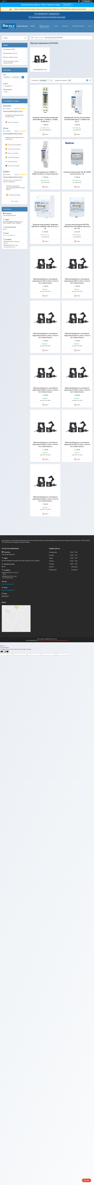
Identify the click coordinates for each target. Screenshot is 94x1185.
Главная (32, 26)
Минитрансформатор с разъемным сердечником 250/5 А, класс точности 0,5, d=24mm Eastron (77, 281)
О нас (56, 26)
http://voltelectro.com (8, 584)
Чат (86, 1180)
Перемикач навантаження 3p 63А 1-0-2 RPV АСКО (14, 138)
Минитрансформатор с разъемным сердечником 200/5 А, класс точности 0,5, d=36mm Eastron (45, 335)
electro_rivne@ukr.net (9, 235)
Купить (47, 134)
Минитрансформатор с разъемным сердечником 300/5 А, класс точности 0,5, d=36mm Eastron (77, 335)
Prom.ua (55, 639)
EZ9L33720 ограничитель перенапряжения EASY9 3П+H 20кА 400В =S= (15, 187)
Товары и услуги (44, 26)
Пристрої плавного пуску (10, 57)
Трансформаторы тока (40, 69)
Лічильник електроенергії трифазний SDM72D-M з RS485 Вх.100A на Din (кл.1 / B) (45, 226)
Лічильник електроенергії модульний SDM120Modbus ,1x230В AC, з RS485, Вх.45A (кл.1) (45, 119)
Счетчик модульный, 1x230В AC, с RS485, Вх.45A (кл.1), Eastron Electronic (45, 173)
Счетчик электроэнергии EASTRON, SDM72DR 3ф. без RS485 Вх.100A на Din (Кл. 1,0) (77, 226)
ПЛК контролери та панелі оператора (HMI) (10, 62)
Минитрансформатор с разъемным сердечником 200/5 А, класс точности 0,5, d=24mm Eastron (45, 444)
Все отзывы (14, 201)
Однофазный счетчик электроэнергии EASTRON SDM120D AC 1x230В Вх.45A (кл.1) (77, 119)
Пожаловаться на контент (44, 640)
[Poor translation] (6, 651)
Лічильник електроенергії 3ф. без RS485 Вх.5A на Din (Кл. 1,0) (77, 173)
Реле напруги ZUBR (8, 49)
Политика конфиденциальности (60, 640)
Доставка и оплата (78, 26)
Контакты (65, 26)
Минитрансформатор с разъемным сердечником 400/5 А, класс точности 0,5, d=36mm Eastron (45, 390)
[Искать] (25, 38)
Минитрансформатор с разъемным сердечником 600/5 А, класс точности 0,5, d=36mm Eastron (45, 499)
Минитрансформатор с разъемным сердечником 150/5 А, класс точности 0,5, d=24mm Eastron (45, 281)
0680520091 (67, 5)
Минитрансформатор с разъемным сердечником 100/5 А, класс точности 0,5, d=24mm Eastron (77, 390)
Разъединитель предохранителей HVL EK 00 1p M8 (14, 115)
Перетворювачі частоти (10, 53)
